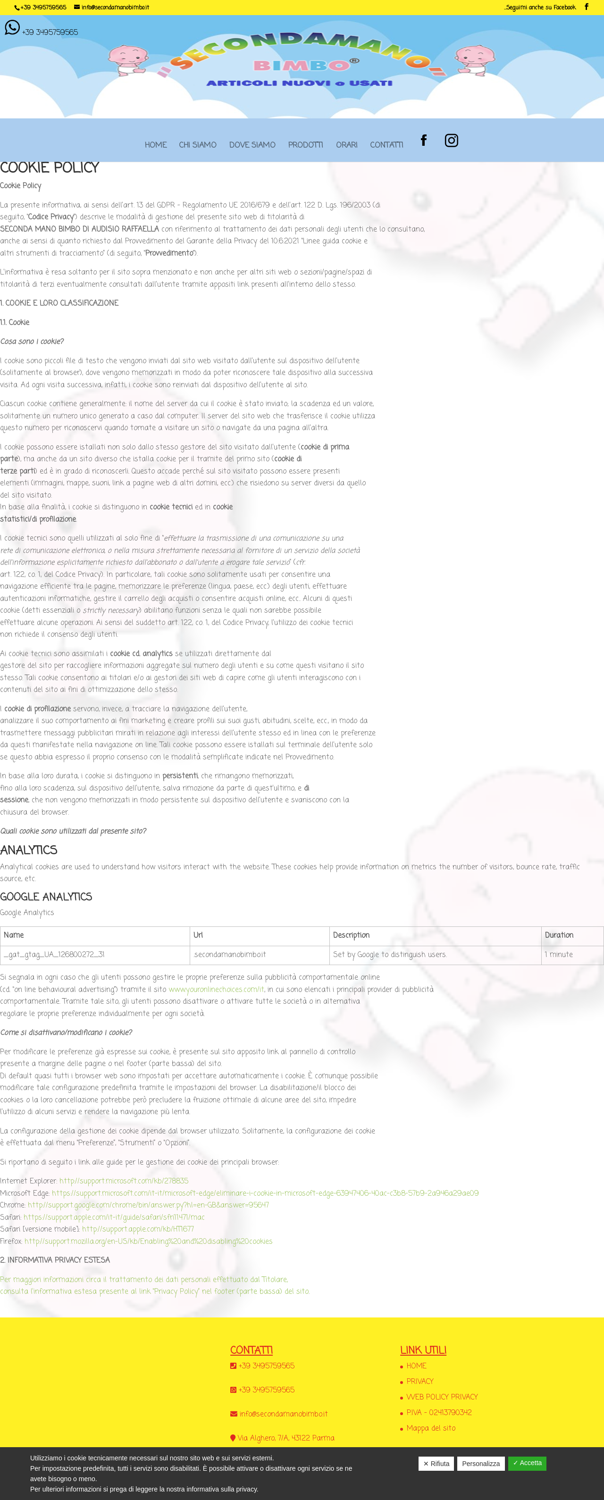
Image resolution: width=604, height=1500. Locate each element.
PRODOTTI (305, 148)
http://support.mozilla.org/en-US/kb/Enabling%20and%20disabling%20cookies (149, 1242)
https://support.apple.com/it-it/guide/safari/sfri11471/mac (114, 1218)
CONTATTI (386, 148)
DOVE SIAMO (252, 148)
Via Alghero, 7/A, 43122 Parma (286, 1438)
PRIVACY (420, 1382)
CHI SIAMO (198, 148)
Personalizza (481, 1463)
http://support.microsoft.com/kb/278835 (123, 1181)
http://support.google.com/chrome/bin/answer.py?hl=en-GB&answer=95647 (148, 1205)
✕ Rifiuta (436, 1463)
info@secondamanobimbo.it (284, 1414)
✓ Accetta (527, 1463)
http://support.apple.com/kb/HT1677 (138, 1230)
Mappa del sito (431, 1429)
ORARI (347, 148)
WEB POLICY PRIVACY (442, 1397)
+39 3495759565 (43, 8)
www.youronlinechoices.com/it (216, 990)
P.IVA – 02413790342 (439, 1413)
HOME (156, 148)
